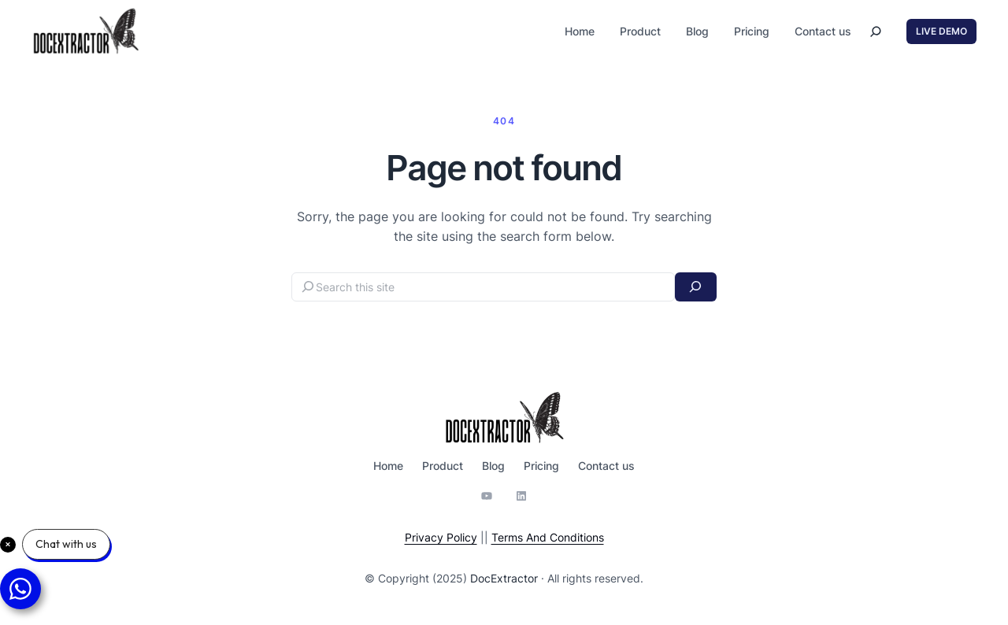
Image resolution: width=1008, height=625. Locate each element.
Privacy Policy (441, 537)
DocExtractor (504, 578)
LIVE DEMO (941, 31)
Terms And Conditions (547, 537)
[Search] (696, 286)
